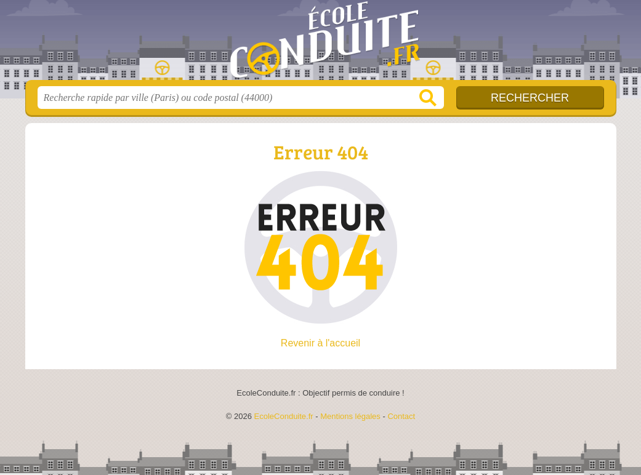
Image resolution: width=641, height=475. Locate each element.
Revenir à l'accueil (320, 343)
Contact (401, 416)
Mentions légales (350, 416)
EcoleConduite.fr (320, 43)
